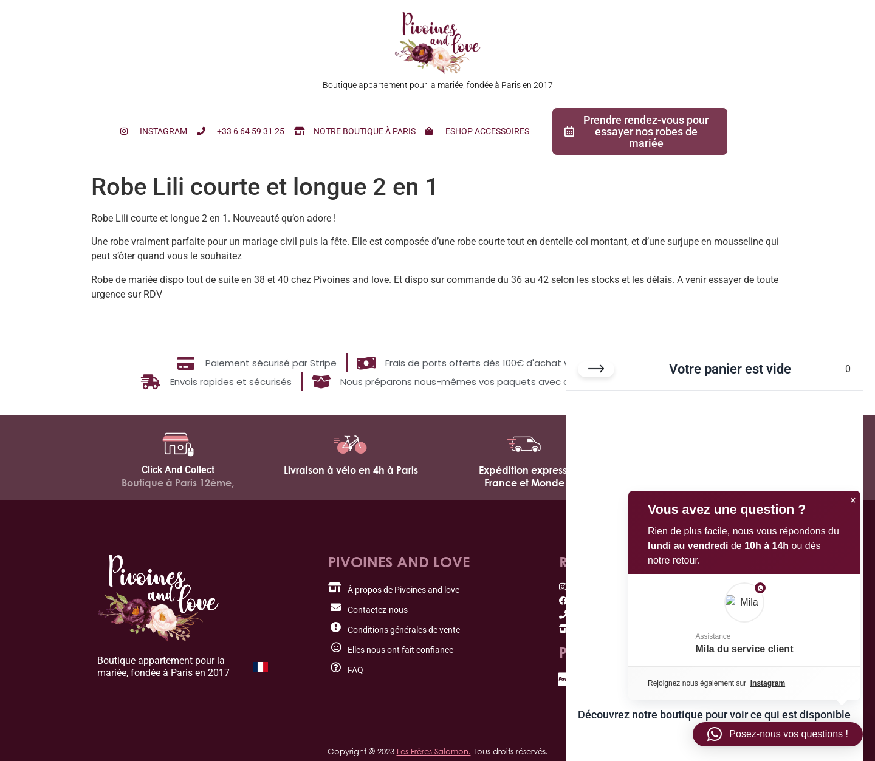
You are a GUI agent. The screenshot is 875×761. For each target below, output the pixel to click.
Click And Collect (178, 470)
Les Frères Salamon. (434, 751)
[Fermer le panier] (596, 371)
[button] (778, 734)
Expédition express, (524, 470)
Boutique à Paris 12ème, (178, 483)
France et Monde (524, 483)
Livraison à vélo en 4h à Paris (351, 470)
